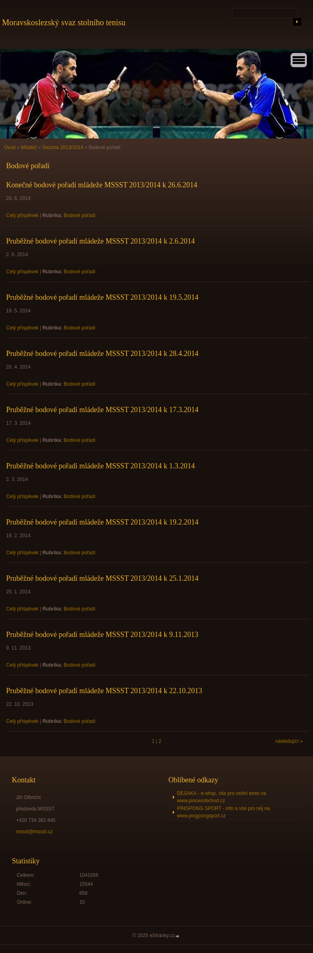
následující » (289, 741)
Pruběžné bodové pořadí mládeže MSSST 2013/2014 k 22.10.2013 (104, 691)
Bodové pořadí (79, 215)
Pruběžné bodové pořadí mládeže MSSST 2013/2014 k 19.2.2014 (102, 522)
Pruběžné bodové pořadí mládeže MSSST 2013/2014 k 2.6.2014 (100, 241)
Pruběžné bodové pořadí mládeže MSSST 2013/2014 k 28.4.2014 (102, 353)
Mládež (29, 147)
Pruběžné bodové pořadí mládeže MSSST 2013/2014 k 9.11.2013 (102, 634)
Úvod (9, 147)
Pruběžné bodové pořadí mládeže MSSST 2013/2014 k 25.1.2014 (102, 578)
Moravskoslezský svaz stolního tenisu (64, 22)
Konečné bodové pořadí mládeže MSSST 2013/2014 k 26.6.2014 (101, 185)
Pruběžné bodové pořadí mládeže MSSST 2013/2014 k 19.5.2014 (102, 297)
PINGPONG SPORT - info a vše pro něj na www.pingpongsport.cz (223, 812)
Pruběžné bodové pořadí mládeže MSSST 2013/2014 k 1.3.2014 (100, 466)
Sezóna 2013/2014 (62, 147)
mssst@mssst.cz (34, 831)
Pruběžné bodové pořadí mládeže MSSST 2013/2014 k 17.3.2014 (102, 410)
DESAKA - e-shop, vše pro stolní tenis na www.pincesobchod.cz (221, 797)
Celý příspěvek (22, 215)
